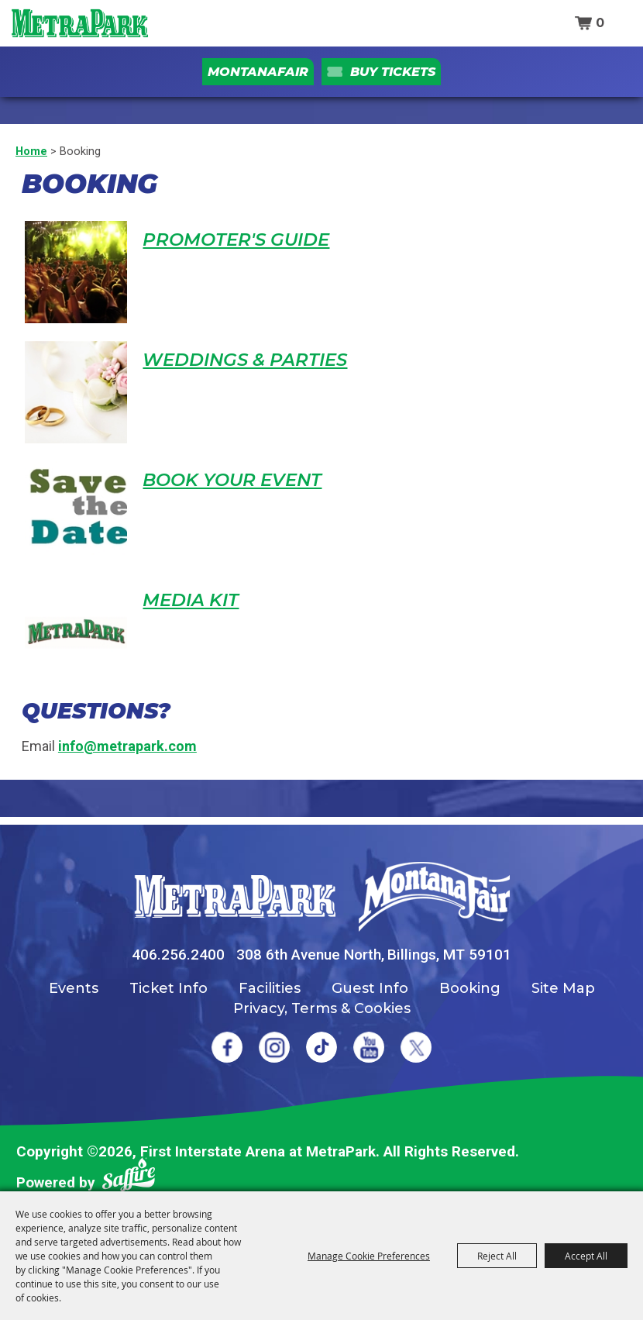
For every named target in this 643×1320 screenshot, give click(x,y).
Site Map (563, 988)
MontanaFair (258, 71)
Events (73, 988)
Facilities (270, 988)
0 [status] (600, 23)
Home (31, 151)
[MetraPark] (234, 896)
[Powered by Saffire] (128, 1177)
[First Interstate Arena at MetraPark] (79, 23)
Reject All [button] (497, 1255)
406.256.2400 (178, 954)
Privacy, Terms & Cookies (322, 1008)
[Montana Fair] (434, 897)
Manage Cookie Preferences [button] (369, 1255)
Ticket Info (168, 988)
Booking (469, 988)
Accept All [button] (586, 1255)
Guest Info (370, 988)
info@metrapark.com (127, 746)
